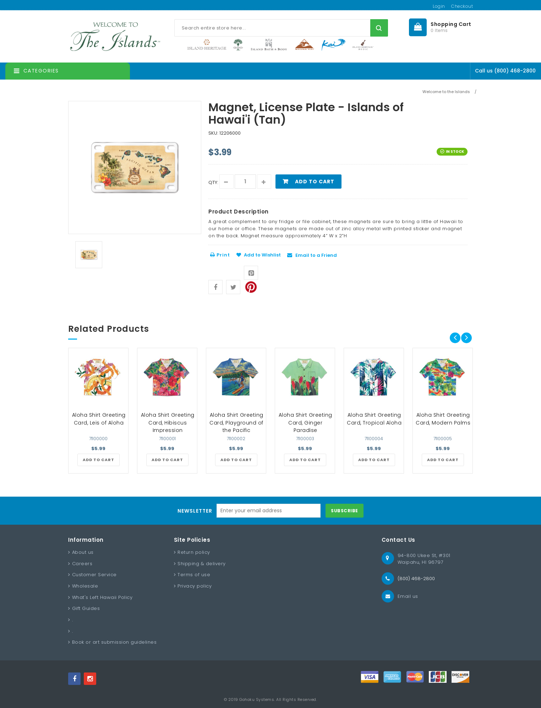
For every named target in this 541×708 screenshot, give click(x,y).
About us (83, 552)
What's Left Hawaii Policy (102, 597)
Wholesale (85, 586)
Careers (82, 563)
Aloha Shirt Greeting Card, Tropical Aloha (374, 418)
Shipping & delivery (201, 563)
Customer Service (94, 574)
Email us (408, 596)
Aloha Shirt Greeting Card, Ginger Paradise (305, 422)
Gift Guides (86, 608)
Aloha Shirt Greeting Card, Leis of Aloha (99, 418)
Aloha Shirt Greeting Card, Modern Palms (443, 418)
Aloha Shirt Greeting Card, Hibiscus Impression (168, 422)
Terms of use (193, 574)
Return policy (193, 552)
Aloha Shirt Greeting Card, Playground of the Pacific (236, 422)
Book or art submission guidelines (114, 642)
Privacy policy (194, 586)
